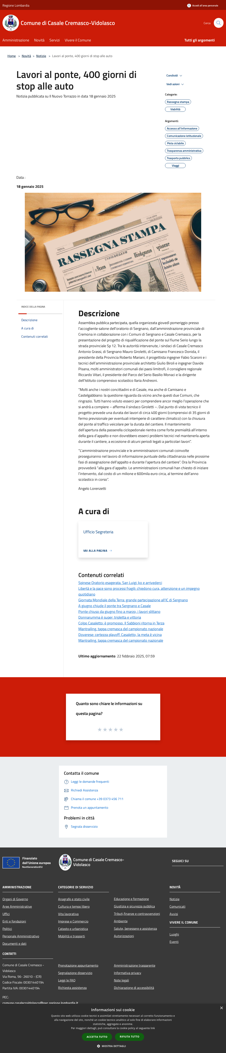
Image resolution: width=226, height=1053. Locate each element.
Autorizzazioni (124, 935)
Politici (7, 928)
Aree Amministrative (17, 906)
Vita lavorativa (68, 913)
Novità (26, 55)
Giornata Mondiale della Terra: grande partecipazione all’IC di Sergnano (133, 600)
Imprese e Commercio (73, 921)
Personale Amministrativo (20, 936)
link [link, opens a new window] (153, 1028)
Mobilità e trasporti (71, 936)
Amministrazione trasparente (134, 965)
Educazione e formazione (131, 898)
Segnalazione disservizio (75, 972)
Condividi (174, 75)
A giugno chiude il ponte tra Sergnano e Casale (114, 606)
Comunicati (177, 906)
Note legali (121, 980)
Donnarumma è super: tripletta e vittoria (109, 617)
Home (11, 55)
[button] (113, 1046)
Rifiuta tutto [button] (129, 1036)
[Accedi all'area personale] (203, 5)
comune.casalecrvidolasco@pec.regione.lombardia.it (40, 1002)
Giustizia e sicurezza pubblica (134, 906)
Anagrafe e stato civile (74, 899)
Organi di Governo (15, 899)
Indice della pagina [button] (33, 307)
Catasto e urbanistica (73, 928)
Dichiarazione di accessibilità (134, 987)
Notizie (41, 55)
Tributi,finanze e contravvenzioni (137, 913)
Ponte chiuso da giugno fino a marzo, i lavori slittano (119, 611)
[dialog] (113, 1028)
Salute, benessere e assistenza (135, 928)
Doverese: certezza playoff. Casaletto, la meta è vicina (120, 634)
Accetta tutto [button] (97, 1037)
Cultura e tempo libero (74, 906)
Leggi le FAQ (66, 980)
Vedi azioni (175, 84)
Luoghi (174, 934)
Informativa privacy (127, 972)
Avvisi (174, 913)
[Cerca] (219, 23)
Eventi (174, 941)
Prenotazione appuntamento (78, 965)
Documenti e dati (14, 943)
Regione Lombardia (15, 5)
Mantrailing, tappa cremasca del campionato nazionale (120, 629)
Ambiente (121, 921)
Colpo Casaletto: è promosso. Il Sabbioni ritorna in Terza (121, 623)
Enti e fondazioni (14, 921)
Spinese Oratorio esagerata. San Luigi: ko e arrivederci (120, 582)
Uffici (6, 913)
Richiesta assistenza (72, 987)
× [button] (221, 1008)
